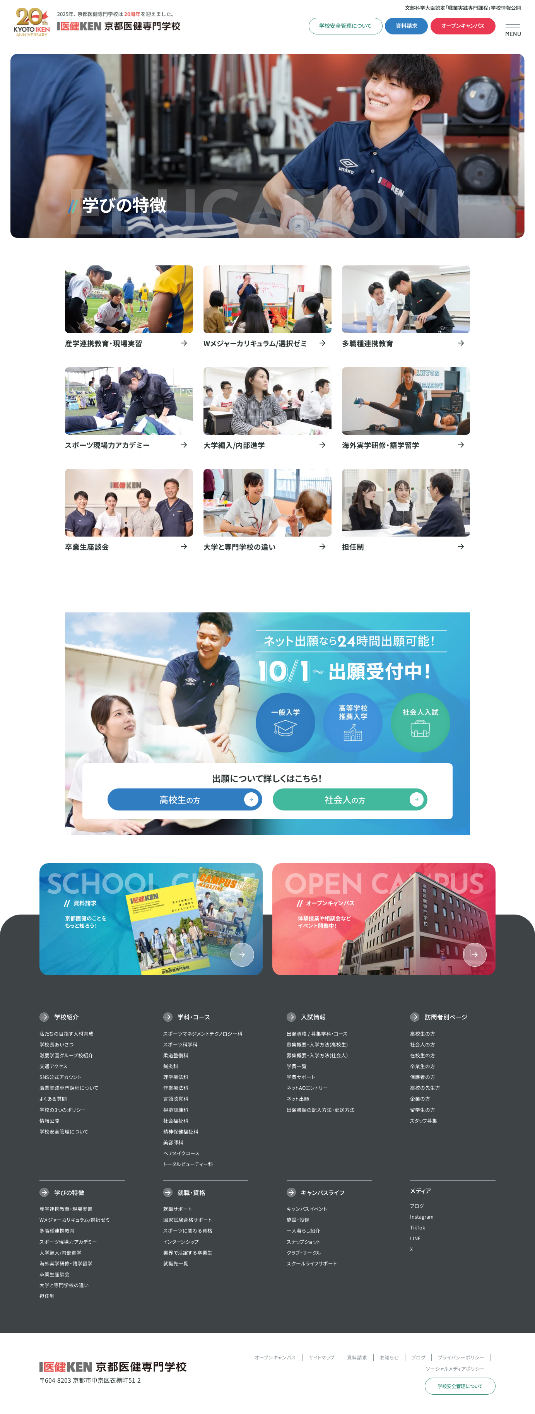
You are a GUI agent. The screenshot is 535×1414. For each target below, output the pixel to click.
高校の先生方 (425, 1088)
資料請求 (406, 25)
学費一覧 (297, 1066)
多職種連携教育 (57, 1231)
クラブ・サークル (304, 1253)
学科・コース (186, 1017)
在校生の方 (422, 1056)
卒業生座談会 (54, 1275)
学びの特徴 (61, 1193)
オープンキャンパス (463, 25)
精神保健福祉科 (180, 1132)
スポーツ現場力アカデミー (68, 1242)
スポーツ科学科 (180, 1045)
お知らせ (389, 1358)
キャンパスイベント (307, 1209)
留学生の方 (422, 1110)
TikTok (417, 1228)
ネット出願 (298, 1099)
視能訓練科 (175, 1110)
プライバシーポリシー (461, 1358)
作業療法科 (175, 1088)
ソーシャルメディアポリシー (455, 1369)
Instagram (422, 1217)
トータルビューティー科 (188, 1164)
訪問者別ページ (438, 1017)
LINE (415, 1239)
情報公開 (49, 1121)
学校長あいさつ (56, 1045)
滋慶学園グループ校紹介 (66, 1056)
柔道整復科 (175, 1056)
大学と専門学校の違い (64, 1285)
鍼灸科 (170, 1066)
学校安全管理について (345, 25)
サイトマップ (322, 1358)
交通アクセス (53, 1066)
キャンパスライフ (315, 1193)
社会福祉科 (175, 1121)
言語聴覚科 (175, 1099)
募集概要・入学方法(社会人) (317, 1056)
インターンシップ (181, 1242)
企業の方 (420, 1099)
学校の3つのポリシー (62, 1110)
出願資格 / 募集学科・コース (317, 1034)
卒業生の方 (422, 1066)
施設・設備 (298, 1220)
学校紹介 (59, 1017)
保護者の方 (422, 1077)
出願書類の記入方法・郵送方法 (321, 1110)
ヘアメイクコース (181, 1154)
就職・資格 (184, 1193)
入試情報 (306, 1017)
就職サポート (177, 1209)
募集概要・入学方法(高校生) (317, 1045)
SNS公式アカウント (60, 1077)
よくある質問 (53, 1099)
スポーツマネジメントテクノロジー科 (203, 1034)
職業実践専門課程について (69, 1088)
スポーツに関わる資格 (187, 1231)
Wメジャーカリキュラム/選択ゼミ (74, 1220)
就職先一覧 (175, 1264)
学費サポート (301, 1077)
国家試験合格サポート (187, 1220)
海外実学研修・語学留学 (65, 1264)
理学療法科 (175, 1077)
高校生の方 (422, 1034)
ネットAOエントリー (307, 1088)
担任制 (47, 1296)
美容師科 (173, 1143)
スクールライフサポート (312, 1264)
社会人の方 (422, 1045)
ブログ (417, 1206)
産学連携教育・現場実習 (65, 1209)
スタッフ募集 (423, 1121)
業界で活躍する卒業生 (187, 1253)
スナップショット (304, 1242)
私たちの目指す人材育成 (66, 1034)
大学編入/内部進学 (60, 1253)
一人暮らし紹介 (303, 1231)
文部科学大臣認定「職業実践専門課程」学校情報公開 (463, 7)
